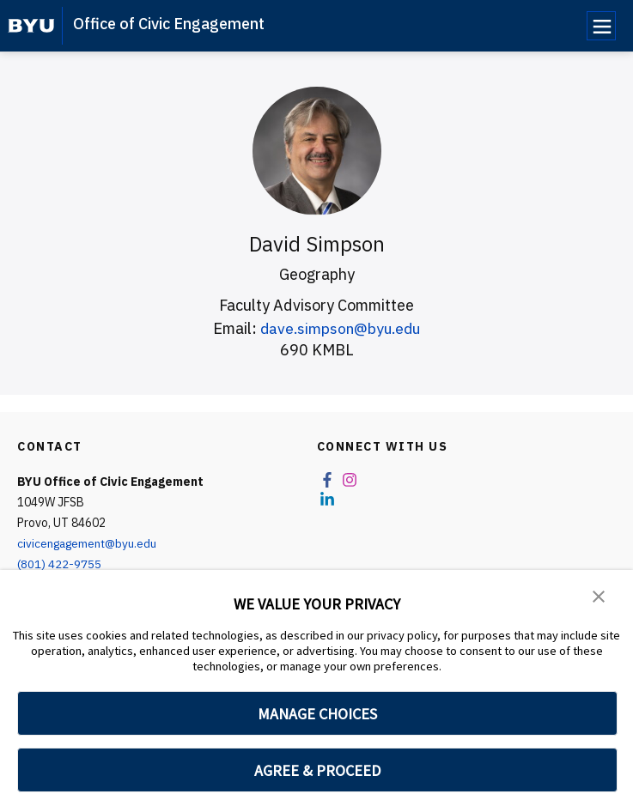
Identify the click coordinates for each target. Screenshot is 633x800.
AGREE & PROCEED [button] (317, 770)
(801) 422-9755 (59, 564)
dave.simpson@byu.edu (340, 328)
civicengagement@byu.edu (89, 543)
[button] (599, 594)
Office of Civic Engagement (169, 23)
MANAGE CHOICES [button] (317, 714)
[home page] (31, 25)
